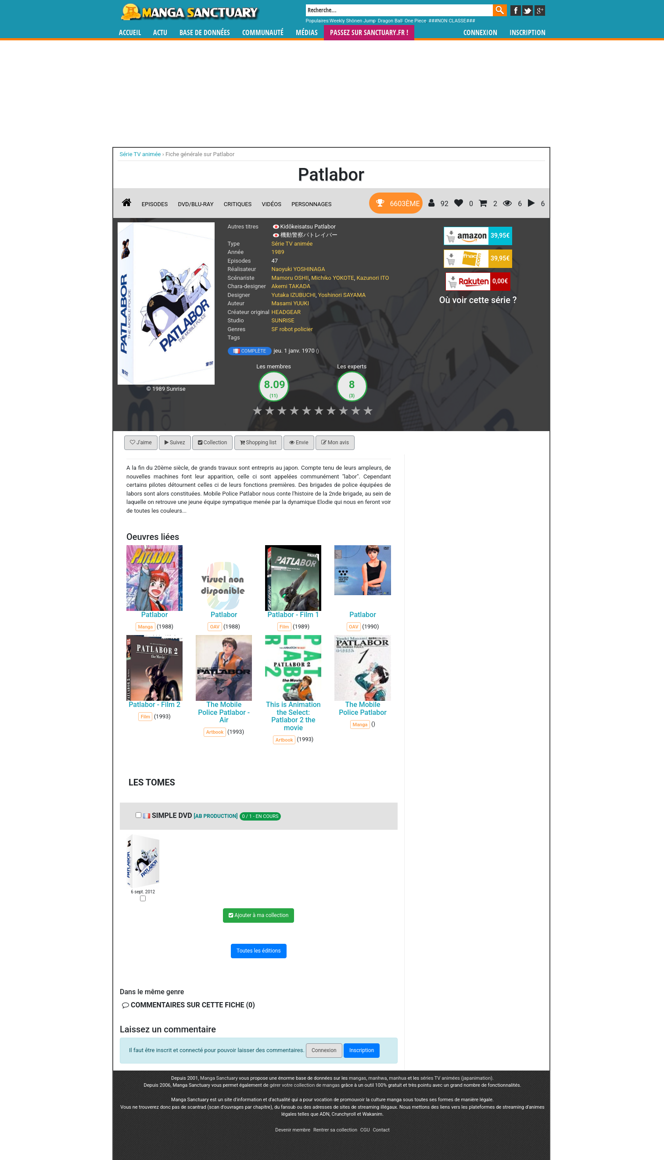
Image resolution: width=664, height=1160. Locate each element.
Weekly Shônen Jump (353, 21)
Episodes (155, 204)
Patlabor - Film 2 (154, 704)
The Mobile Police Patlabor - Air (224, 712)
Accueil (130, 33)
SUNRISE (283, 320)
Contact (381, 1130)
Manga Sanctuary (219, 1078)
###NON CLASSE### (451, 21)
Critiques (238, 204)
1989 (278, 252)
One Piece (415, 21)
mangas (357, 1078)
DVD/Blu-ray (195, 204)
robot (286, 329)
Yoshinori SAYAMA (342, 295)
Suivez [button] (174, 442)
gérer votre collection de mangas (304, 1085)
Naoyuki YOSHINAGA (298, 269)
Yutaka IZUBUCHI (294, 295)
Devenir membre (292, 1130)
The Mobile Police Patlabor (363, 708)
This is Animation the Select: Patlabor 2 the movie (293, 716)
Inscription (528, 33)
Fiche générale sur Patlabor (200, 154)
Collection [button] (211, 442)
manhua (397, 1078)
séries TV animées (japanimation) (456, 1078)
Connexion (480, 33)
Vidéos (271, 204)
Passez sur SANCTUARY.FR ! (369, 33)
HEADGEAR (286, 312)
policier (303, 329)
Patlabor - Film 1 (293, 614)
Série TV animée (292, 243)
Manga (189, 12)
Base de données (204, 33)
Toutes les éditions (259, 951)
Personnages (311, 204)
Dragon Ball (390, 21)
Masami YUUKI (290, 303)
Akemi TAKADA (291, 286)
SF (275, 329)
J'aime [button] (141, 442)
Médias (307, 33)
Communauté (263, 33)
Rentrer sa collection (335, 1130)
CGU (365, 1130)
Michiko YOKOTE (332, 278)
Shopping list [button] (258, 442)
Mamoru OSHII (290, 278)
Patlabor (154, 614)
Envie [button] (299, 442)
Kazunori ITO (372, 278)
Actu (160, 33)
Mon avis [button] (334, 442)
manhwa (377, 1078)
